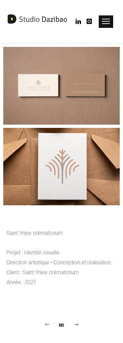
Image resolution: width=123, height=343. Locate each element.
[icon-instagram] (89, 21)
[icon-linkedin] (80, 21)
